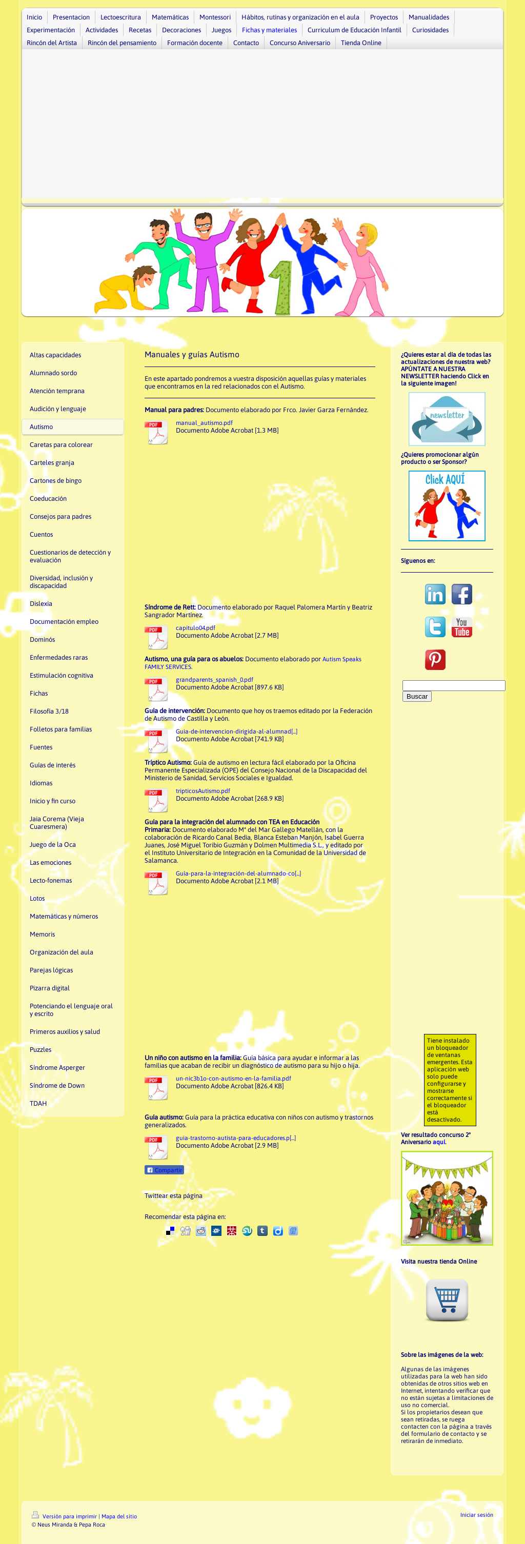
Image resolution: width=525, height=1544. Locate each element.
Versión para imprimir (65, 1516)
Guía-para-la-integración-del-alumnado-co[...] (238, 873)
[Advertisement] (262, 126)
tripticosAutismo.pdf (203, 791)
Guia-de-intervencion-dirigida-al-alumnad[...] (236, 731)
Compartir (164, 1170)
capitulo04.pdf (195, 628)
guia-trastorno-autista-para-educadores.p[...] (236, 1138)
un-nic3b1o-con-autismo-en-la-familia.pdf (233, 1078)
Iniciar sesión (476, 1515)
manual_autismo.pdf (204, 422)
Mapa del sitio (119, 1516)
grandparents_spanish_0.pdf (214, 679)
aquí (439, 1142)
